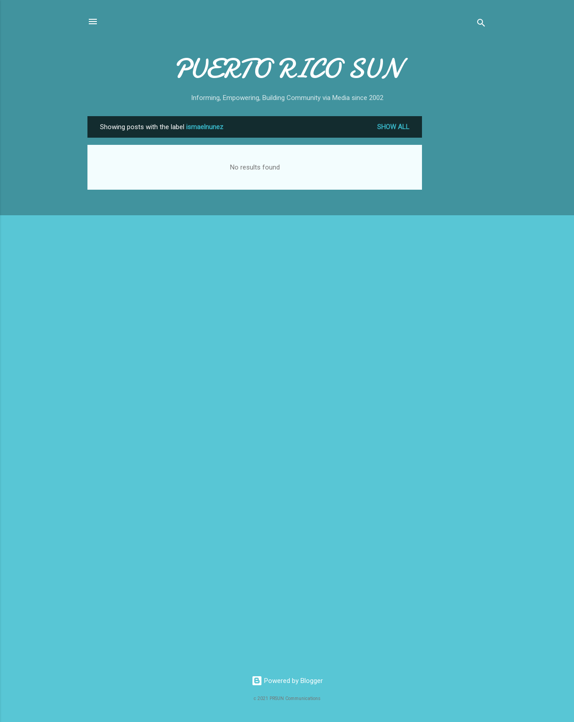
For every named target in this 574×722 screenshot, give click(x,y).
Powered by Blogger (287, 681)
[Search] (481, 24)
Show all (393, 127)
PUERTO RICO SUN (287, 68)
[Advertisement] (458, 250)
